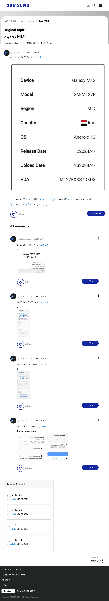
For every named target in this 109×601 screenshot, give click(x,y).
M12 (36, 199)
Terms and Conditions (13, 575)
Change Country (26, 591)
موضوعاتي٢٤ (39, 204)
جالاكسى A (36, 57)
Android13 (20, 199)
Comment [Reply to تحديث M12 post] (96, 213)
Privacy (5, 580)
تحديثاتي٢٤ (20, 204)
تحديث (10, 525)
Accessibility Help (11, 569)
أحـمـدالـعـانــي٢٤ (83, 199)
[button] (100, 52)
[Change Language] (8, 591)
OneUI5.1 (63, 199)
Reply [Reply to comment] (90, 281)
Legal (4, 585)
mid (48, 199)
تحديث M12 (13, 495)
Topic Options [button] (100, 28)
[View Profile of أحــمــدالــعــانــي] (18, 53)
